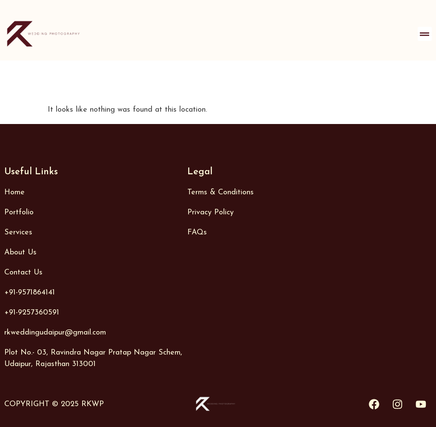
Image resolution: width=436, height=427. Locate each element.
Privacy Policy (210, 212)
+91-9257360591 (31, 313)
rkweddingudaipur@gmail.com (55, 333)
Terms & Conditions (220, 192)
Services (18, 232)
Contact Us (23, 272)
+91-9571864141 (29, 293)
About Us (20, 252)
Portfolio (19, 212)
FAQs (197, 232)
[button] (425, 34)
